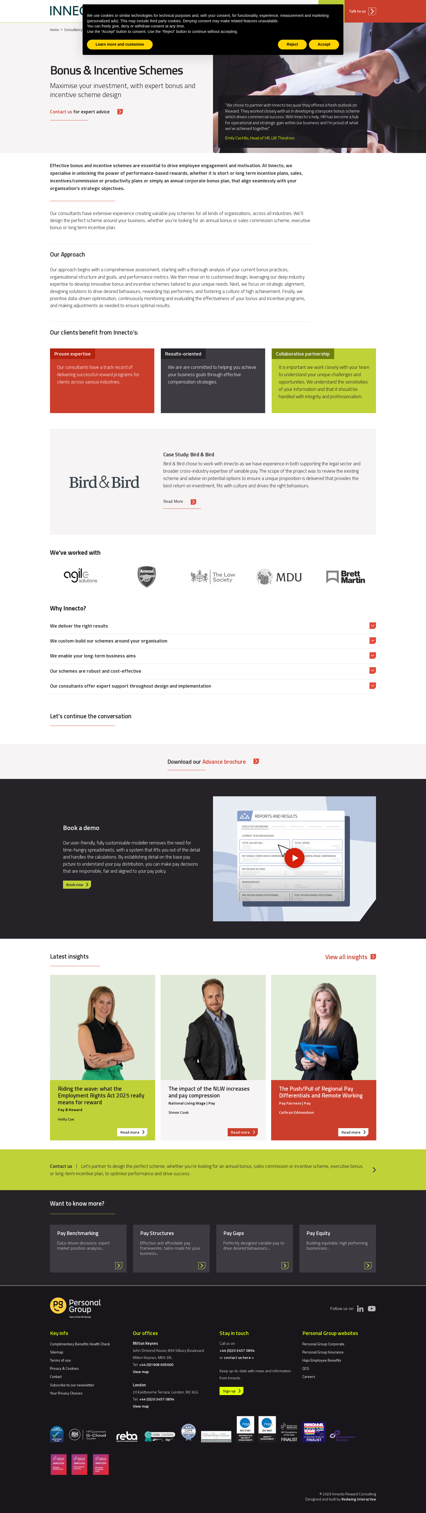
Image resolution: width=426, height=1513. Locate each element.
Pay (211, 1103)
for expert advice (80, 111)
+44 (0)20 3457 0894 (156, 1399)
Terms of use (60, 1360)
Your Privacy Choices (66, 1393)
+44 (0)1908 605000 (156, 1364)
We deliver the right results (79, 625)
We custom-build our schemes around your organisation (108, 640)
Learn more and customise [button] (120, 44)
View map (141, 1371)
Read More (173, 501)
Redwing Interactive (359, 1499)
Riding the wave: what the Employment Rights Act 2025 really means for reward (101, 1095)
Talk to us (357, 11)
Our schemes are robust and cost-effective (95, 671)
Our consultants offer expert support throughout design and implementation (130, 686)
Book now (74, 885)
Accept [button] (324, 44)
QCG (305, 1368)
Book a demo (81, 827)
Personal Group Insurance (323, 1352)
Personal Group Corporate (323, 1344)
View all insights (346, 957)
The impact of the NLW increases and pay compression (209, 1092)
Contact (56, 1376)
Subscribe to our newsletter (72, 1385)
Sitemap (56, 1352)
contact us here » (239, 1357)
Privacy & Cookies (64, 1368)
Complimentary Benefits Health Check (80, 1344)
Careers (308, 1376)
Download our (206, 761)
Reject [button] (292, 44)
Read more (133, 1132)
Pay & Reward (70, 1110)
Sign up (229, 1391)
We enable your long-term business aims (93, 655)
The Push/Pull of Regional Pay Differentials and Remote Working (321, 1092)
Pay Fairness (290, 1103)
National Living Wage (187, 1103)
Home (54, 29)
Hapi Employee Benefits (321, 1360)
